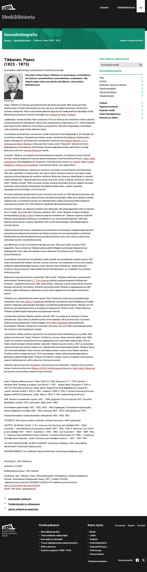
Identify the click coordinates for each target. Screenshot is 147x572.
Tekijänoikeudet (106, 96)
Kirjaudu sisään (107, 110)
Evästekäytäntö (98, 543)
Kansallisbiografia (22, 40)
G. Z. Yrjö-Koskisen (40, 280)
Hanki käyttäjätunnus (110, 114)
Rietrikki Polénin (26, 215)
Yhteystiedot (97, 554)
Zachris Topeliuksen (34, 301)
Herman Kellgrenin (32, 150)
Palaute (103, 103)
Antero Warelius (24, 144)
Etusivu (104, 7)
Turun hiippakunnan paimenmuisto (59, 543)
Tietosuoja (95, 550)
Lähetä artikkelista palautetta (23, 509)
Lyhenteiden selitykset (19, 499)
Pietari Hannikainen (59, 322)
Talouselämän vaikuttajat (54, 535)
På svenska (120, 525)
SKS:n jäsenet (48, 546)
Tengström (35, 365)
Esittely (103, 81)
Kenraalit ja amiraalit (51, 539)
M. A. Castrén (74, 162)
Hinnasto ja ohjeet (108, 117)
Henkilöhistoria (126, 7)
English (131, 525)
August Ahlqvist (72, 140)
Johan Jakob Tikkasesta (83, 368)
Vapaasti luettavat (108, 106)
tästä (80, 451)
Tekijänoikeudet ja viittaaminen (24, 504)
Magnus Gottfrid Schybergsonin (47, 368)
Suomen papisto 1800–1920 (56, 550)
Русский (141, 525)
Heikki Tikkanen (68, 114)
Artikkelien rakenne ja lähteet (112, 85)
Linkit (93, 535)
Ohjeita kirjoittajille (108, 92)
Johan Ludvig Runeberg (27, 165)
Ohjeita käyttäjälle (107, 88)
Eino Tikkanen (51, 114)
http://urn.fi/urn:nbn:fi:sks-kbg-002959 (22, 485)
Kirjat (92, 531)
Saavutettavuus (98, 546)
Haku (101, 77)
